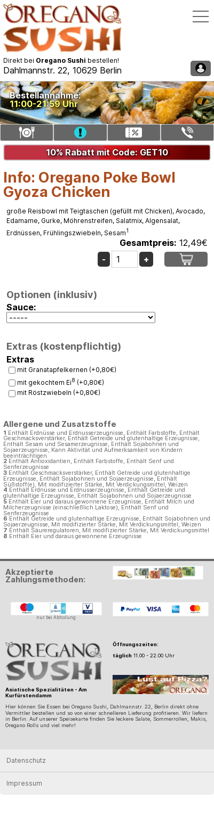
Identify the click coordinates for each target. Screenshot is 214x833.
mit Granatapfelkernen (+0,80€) (66, 370)
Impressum (24, 783)
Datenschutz (26, 760)
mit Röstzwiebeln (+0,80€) (58, 393)
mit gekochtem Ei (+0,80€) (60, 382)
